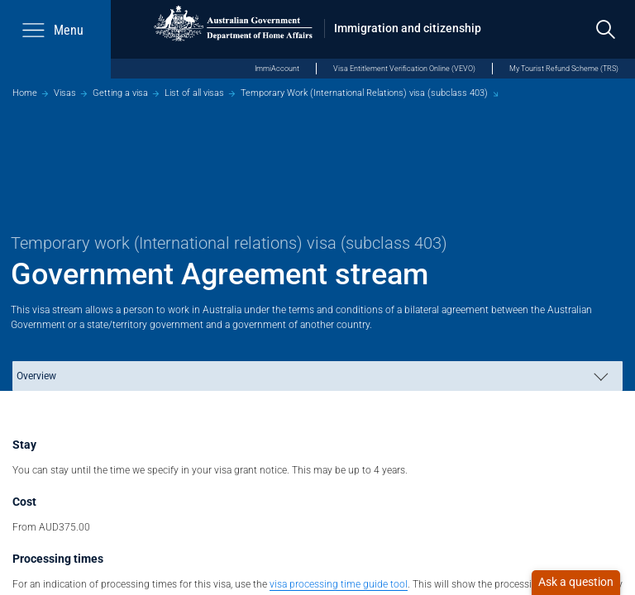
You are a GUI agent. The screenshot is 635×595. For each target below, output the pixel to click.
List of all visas (194, 93)
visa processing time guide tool (339, 584)
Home (24, 93)
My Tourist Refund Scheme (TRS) (563, 68)
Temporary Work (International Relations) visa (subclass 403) (364, 93)
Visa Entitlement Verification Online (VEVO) (404, 68)
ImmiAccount (277, 68)
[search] (605, 29)
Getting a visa (120, 93)
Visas (65, 93)
